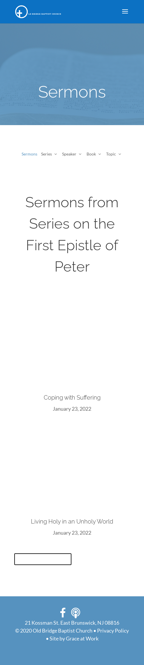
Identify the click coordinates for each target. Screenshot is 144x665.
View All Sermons (43, 559)
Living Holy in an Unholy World (72, 521)
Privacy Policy (113, 630)
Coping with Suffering (72, 397)
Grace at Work (82, 638)
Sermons (29, 153)
